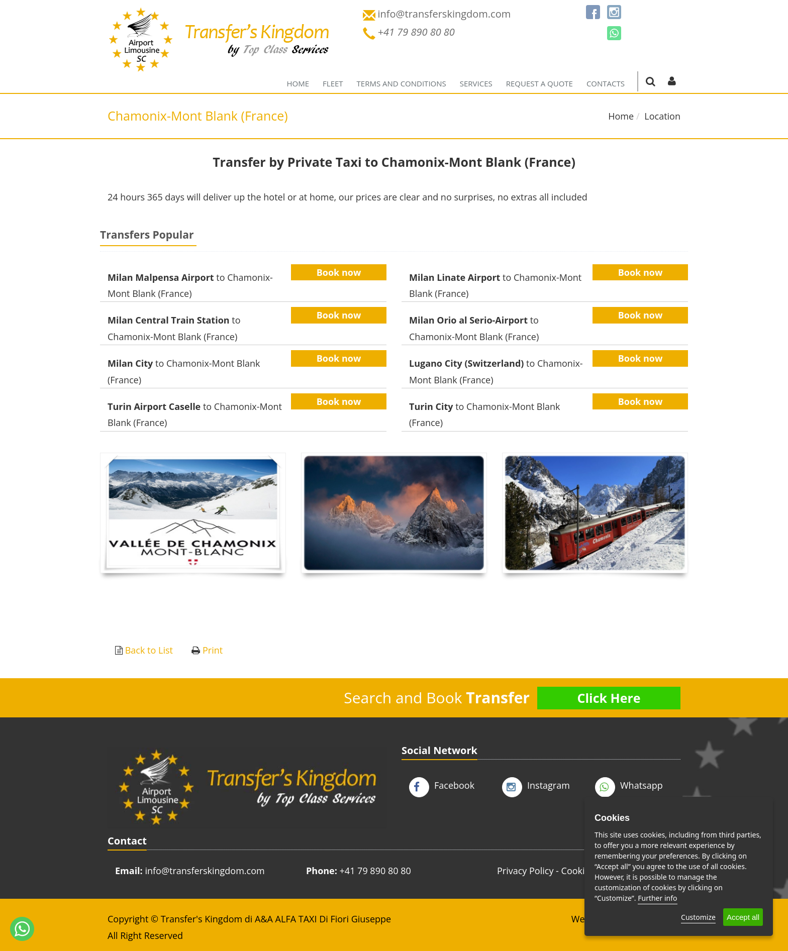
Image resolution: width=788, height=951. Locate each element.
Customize (698, 917)
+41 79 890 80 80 (375, 871)
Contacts (605, 83)
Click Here (608, 697)
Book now (339, 272)
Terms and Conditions (401, 83)
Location (662, 116)
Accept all (743, 917)
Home (298, 83)
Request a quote (539, 83)
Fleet (333, 83)
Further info (657, 898)
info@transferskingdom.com (204, 871)
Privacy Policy (525, 871)
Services (476, 83)
